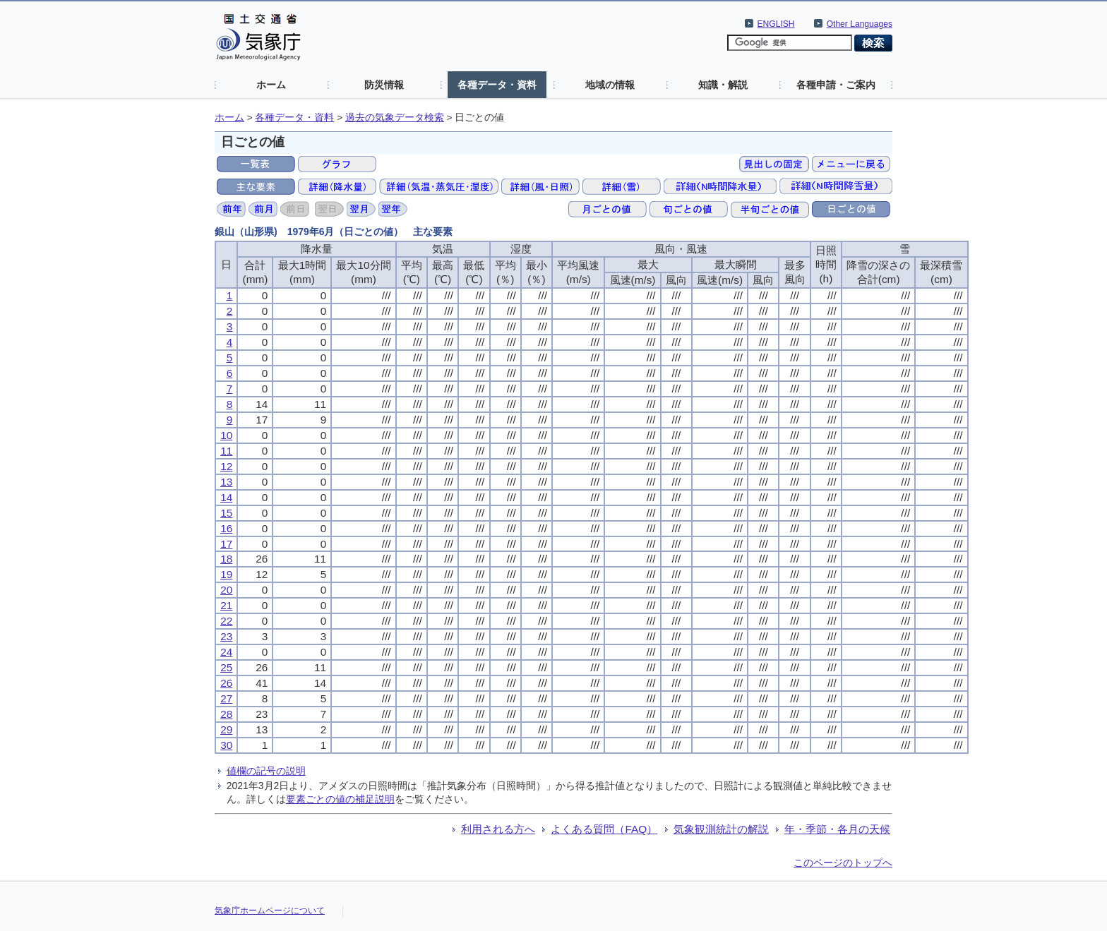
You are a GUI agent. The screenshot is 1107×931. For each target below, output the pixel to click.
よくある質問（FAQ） (604, 829)
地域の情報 (610, 84)
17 (226, 544)
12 (226, 466)
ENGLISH (776, 24)
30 (226, 745)
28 (226, 714)
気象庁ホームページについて (270, 910)
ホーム (271, 84)
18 (226, 559)
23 (226, 636)
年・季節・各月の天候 (837, 829)
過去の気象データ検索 (394, 117)
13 (226, 482)
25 (226, 667)
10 (226, 435)
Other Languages (859, 24)
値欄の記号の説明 (266, 770)
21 (226, 605)
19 (226, 574)
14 (226, 497)
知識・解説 (723, 84)
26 (226, 683)
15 (226, 513)
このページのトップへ (843, 862)
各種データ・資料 (497, 84)
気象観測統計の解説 (721, 829)
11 (226, 451)
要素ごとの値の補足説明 (340, 799)
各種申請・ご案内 (835, 84)
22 (226, 621)
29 (226, 729)
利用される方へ (498, 829)
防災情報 (384, 84)
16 (226, 528)
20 (226, 590)
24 (226, 652)
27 (226, 698)
